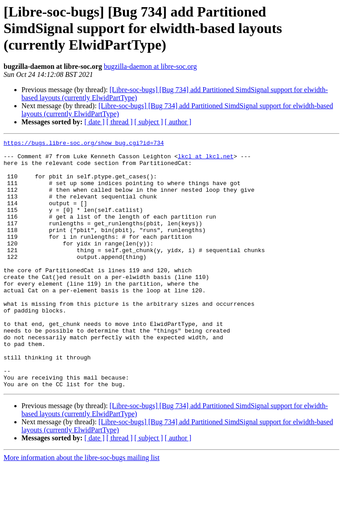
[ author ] (178, 122)
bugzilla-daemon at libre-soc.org (150, 66)
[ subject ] (148, 122)
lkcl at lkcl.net (206, 160)
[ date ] (94, 122)
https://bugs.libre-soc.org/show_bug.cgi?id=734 (84, 144)
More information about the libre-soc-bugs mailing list (81, 507)
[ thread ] (119, 122)
